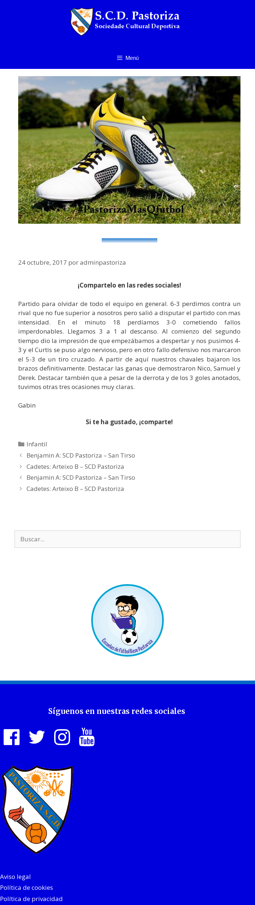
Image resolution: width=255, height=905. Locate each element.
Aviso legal (15, 876)
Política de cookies (26, 887)
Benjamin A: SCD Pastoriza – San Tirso (81, 455)
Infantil (37, 444)
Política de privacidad (31, 898)
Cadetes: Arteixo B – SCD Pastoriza (75, 466)
